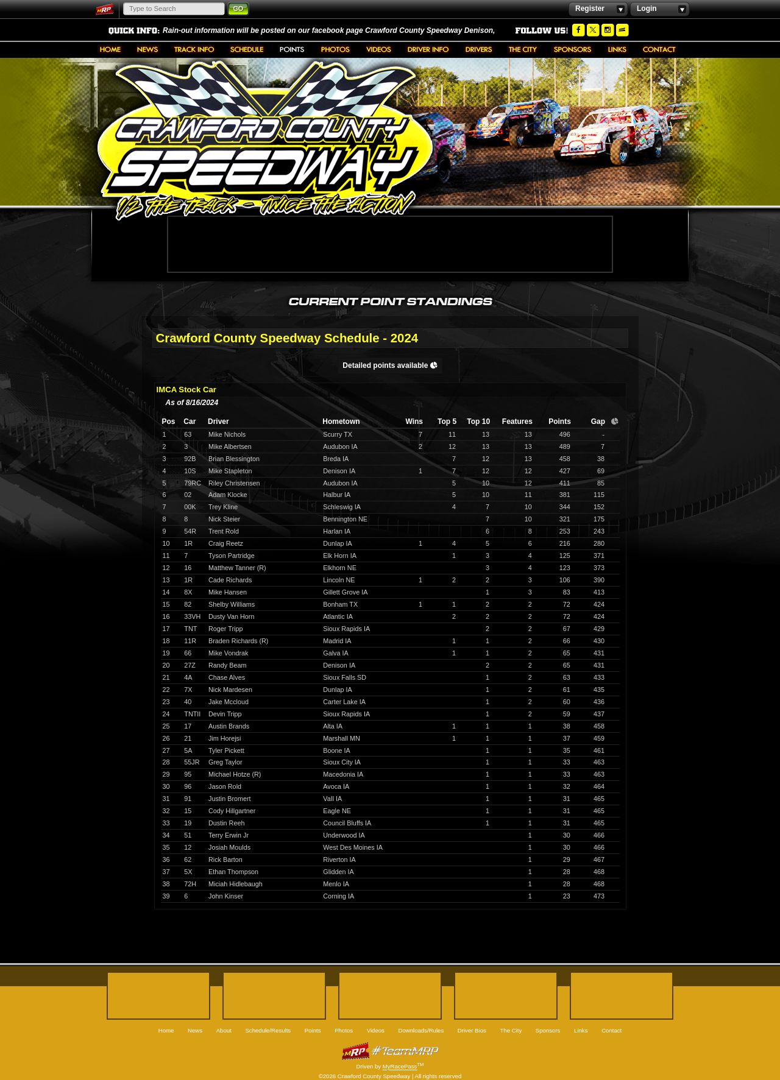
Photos (335, 49)
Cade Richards (230, 580)
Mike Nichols (227, 434)
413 (599, 592)
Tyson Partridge (231, 555)
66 (566, 640)
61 (566, 689)
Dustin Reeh (226, 823)
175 (599, 519)
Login (660, 9)
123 (564, 567)
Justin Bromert (229, 798)
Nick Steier (224, 519)
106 (564, 580)
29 (566, 859)
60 (566, 701)
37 (566, 738)
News (147, 49)
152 (599, 506)
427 (564, 471)
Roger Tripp (225, 628)
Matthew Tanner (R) (237, 567)
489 (564, 446)
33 (566, 762)
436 (599, 701)
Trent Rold (223, 531)
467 (599, 859)
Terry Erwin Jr (228, 835)
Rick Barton (225, 859)
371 (599, 555)
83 (566, 592)
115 (599, 494)
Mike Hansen (227, 592)
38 (600, 458)
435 (599, 689)
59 (566, 714)
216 (564, 543)
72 (566, 604)
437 (599, 714)
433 (599, 677)
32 (566, 786)
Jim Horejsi (224, 738)
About (194, 49)
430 (599, 640)
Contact (659, 49)
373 (599, 567)
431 (599, 653)
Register (598, 9)
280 (599, 543)
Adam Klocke (227, 494)
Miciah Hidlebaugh (235, 884)
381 (564, 494)
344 (564, 506)
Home (110, 49)
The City (523, 49)
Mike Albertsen (230, 446)
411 (564, 483)
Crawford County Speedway (265, 140)
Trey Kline (223, 506)
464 (599, 786)
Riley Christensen (234, 483)
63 (566, 677)
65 (566, 653)
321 (564, 519)
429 (599, 628)
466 (599, 835)
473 (599, 896)
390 (599, 580)
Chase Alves (226, 677)
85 (600, 483)
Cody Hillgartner (231, 810)
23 (566, 896)
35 (566, 750)
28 (566, 871)
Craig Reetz (225, 543)
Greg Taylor (225, 762)
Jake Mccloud (228, 701)
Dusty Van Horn (231, 616)
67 (566, 628)
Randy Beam (227, 665)
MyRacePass (390, 1051)
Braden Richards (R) (238, 640)
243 (599, 531)
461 (599, 750)
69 (600, 471)
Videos (379, 49)
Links (617, 49)
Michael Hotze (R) (234, 774)
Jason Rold (224, 786)
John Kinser (225, 896)
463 (599, 762)
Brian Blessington (234, 458)
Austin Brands (228, 726)
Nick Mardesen (230, 689)
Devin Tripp (225, 714)
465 (599, 798)
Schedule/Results (247, 49)
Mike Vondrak (228, 653)
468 (599, 871)
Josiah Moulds (229, 847)
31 (566, 798)
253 (564, 531)
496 (564, 434)
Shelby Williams (231, 604)
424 (599, 604)
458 (564, 458)
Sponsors (572, 49)
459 (599, 738)
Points (292, 49)
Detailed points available (389, 365)
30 (566, 835)
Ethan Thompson (233, 871)
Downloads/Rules (428, 49)
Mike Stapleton (230, 471)
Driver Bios (479, 49)
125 (564, 555)
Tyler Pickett (226, 750)
